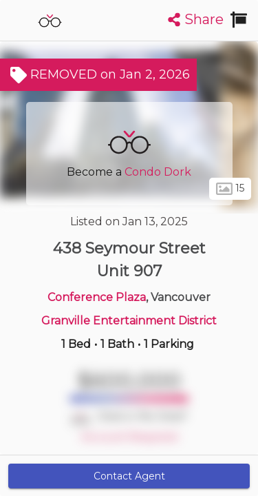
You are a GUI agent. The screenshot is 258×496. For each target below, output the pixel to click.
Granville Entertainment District (129, 320)
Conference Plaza (96, 297)
